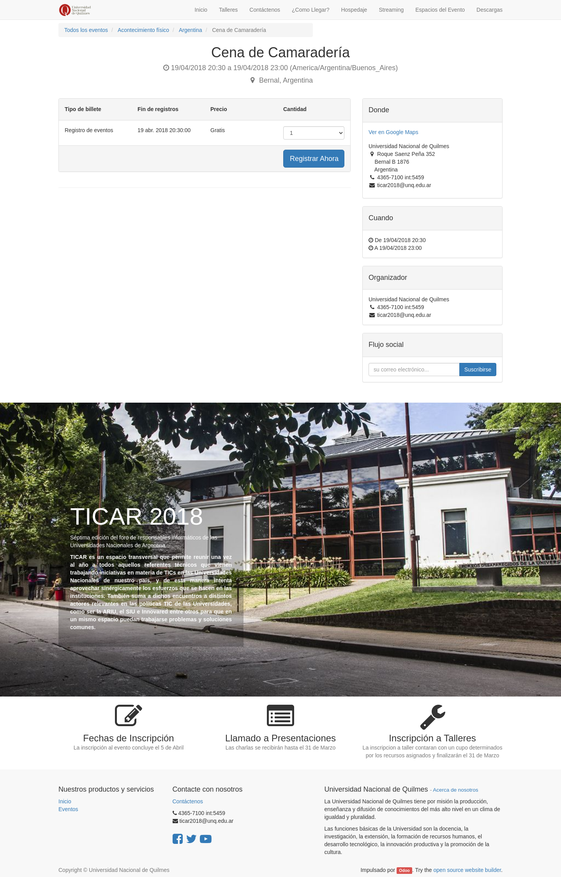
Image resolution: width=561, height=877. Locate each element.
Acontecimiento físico (143, 30)
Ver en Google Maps (393, 132)
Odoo (404, 870)
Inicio (64, 801)
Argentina (190, 30)
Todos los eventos (86, 30)
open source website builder (467, 870)
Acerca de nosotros (455, 790)
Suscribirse (477, 369)
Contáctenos (188, 801)
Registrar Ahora (314, 159)
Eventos (68, 809)
